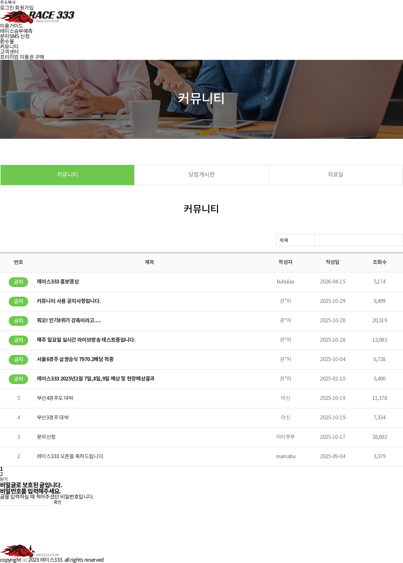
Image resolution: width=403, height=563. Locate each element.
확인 (57, 502)
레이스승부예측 (16, 31)
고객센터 (9, 52)
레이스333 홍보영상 (58, 281)
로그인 (7, 8)
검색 (396, 240)
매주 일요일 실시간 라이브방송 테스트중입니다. (86, 340)
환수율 (7, 42)
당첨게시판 (201, 174)
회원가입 (24, 8)
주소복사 (8, 2)
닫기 (4, 479)
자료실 (335, 174)
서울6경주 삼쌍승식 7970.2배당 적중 (75, 359)
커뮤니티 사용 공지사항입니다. (69, 301)
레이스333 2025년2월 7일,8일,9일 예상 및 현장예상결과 (96, 378)
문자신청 (46, 437)
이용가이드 (11, 26)
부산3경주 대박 (53, 417)
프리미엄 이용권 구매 (22, 57)
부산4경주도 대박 (55, 398)
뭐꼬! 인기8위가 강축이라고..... (69, 320)
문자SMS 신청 (14, 36)
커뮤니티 (9, 47)
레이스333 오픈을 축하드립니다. (70, 456)
